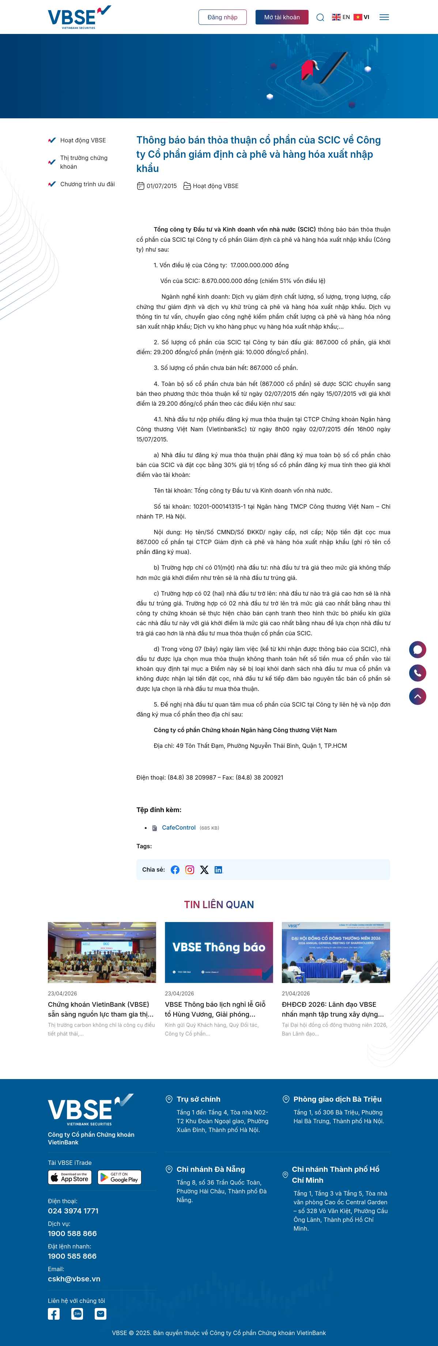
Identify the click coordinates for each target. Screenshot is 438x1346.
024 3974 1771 (73, 1211)
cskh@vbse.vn (74, 1278)
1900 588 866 (72, 1233)
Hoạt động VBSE (83, 140)
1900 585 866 (72, 1256)
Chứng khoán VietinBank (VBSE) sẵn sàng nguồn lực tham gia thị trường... (98, 1010)
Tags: (144, 846)
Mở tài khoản (282, 17)
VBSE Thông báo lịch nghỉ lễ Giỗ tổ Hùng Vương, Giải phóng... (215, 1009)
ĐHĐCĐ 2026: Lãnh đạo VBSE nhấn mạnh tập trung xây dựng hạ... (330, 1010)
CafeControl (173, 827)
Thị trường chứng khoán (83, 162)
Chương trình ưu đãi (87, 184)
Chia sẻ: (153, 869)
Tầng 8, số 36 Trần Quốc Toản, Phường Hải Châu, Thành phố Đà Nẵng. (222, 1191)
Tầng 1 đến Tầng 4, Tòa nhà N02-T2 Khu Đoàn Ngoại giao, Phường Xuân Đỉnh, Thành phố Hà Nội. (222, 1121)
